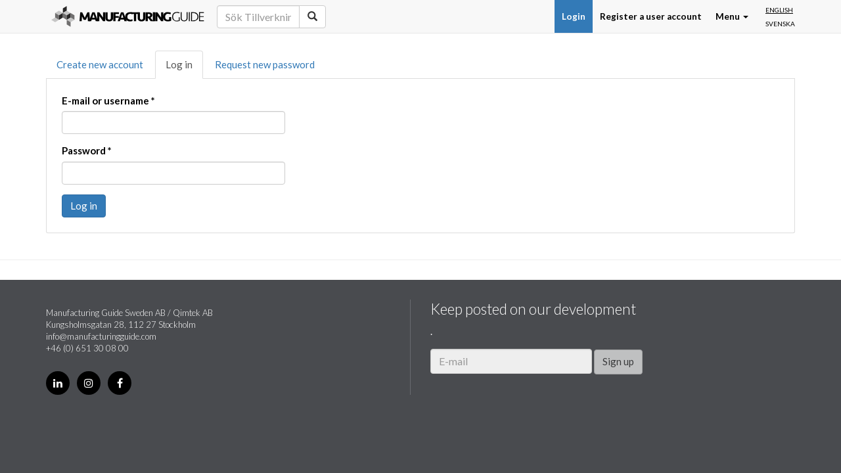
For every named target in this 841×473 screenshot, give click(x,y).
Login (573, 16)
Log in (179, 64)
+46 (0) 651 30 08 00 (87, 348)
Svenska (780, 24)
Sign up (618, 361)
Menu (732, 16)
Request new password (265, 64)
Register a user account (651, 16)
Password (87, 150)
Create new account (100, 64)
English (779, 10)
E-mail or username (108, 100)
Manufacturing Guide (127, 16)
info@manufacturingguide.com (101, 336)
